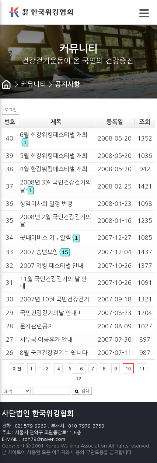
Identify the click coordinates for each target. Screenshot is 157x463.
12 (78, 378)
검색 (81, 391)
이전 (17, 368)
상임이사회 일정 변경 (46, 204)
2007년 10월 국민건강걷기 (54, 299)
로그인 (10, 110)
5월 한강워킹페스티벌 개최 (53, 156)
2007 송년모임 (45, 252)
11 (142, 368)
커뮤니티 (33, 84)
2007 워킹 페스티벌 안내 (51, 266)
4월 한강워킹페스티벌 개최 (53, 169)
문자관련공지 (36, 326)
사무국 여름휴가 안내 (46, 339)
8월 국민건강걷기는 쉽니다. (54, 353)
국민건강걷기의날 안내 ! (50, 313)
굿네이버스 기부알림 (49, 238)
